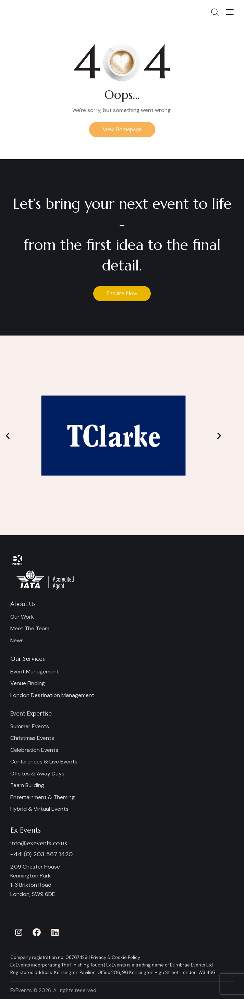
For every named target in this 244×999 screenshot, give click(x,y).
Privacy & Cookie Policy (115, 957)
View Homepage (122, 129)
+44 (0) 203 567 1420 (41, 854)
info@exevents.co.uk (39, 843)
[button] (230, 12)
